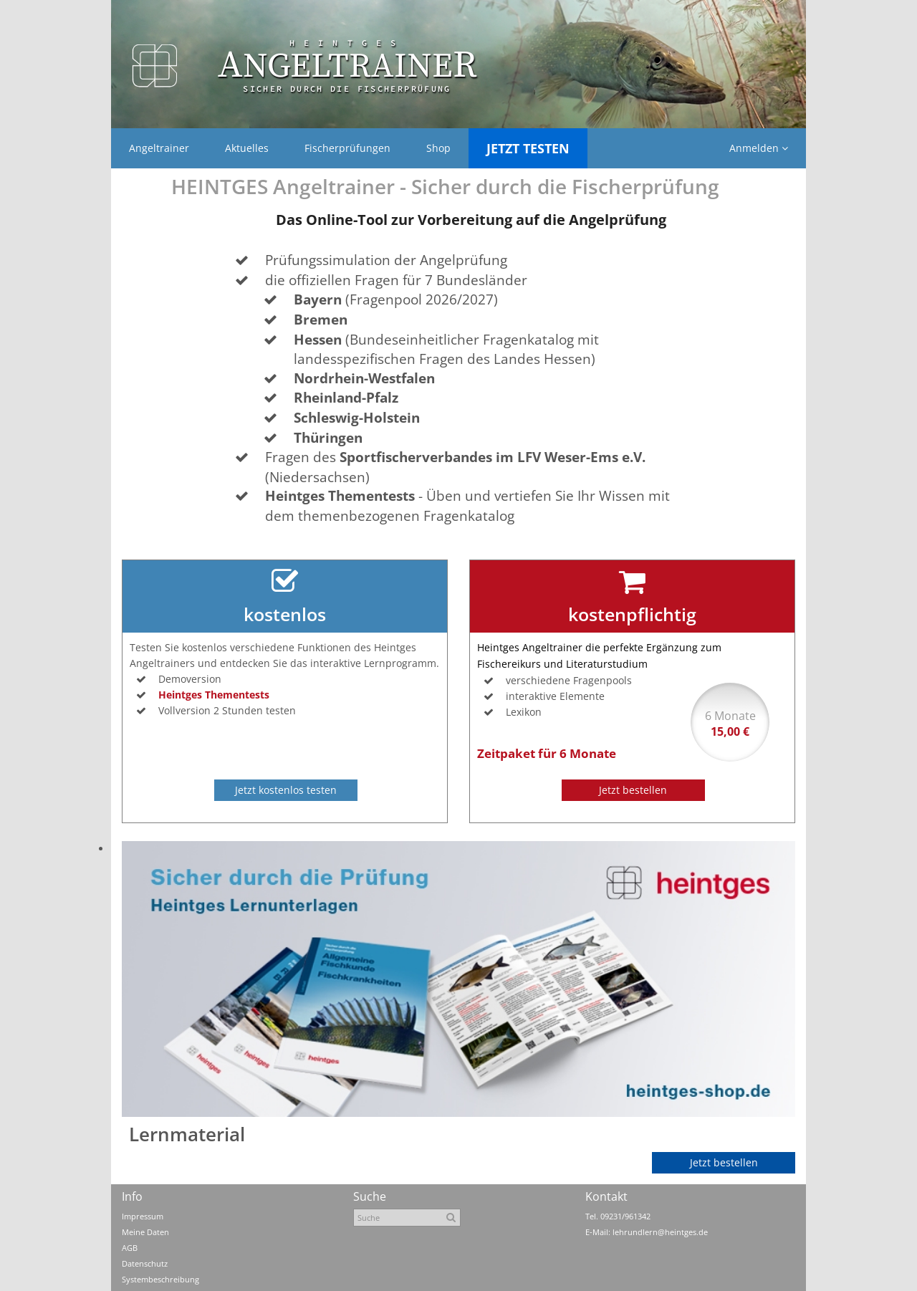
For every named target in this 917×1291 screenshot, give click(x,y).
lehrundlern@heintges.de (660, 1232)
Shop (438, 148)
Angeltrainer (159, 148)
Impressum (142, 1216)
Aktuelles (247, 148)
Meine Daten (145, 1232)
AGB (130, 1247)
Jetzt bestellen (633, 790)
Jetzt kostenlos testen (286, 790)
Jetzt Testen (528, 148)
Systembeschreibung (160, 1279)
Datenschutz (145, 1263)
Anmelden (758, 148)
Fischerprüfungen (347, 148)
